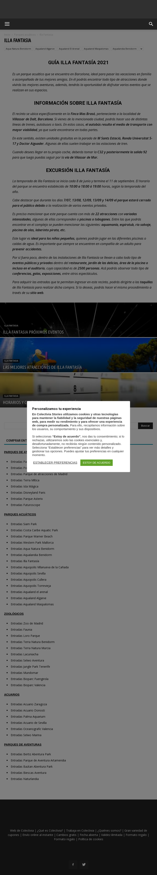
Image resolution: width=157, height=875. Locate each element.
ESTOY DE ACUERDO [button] (96, 462)
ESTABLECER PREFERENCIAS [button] (55, 462)
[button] (151, 24)
